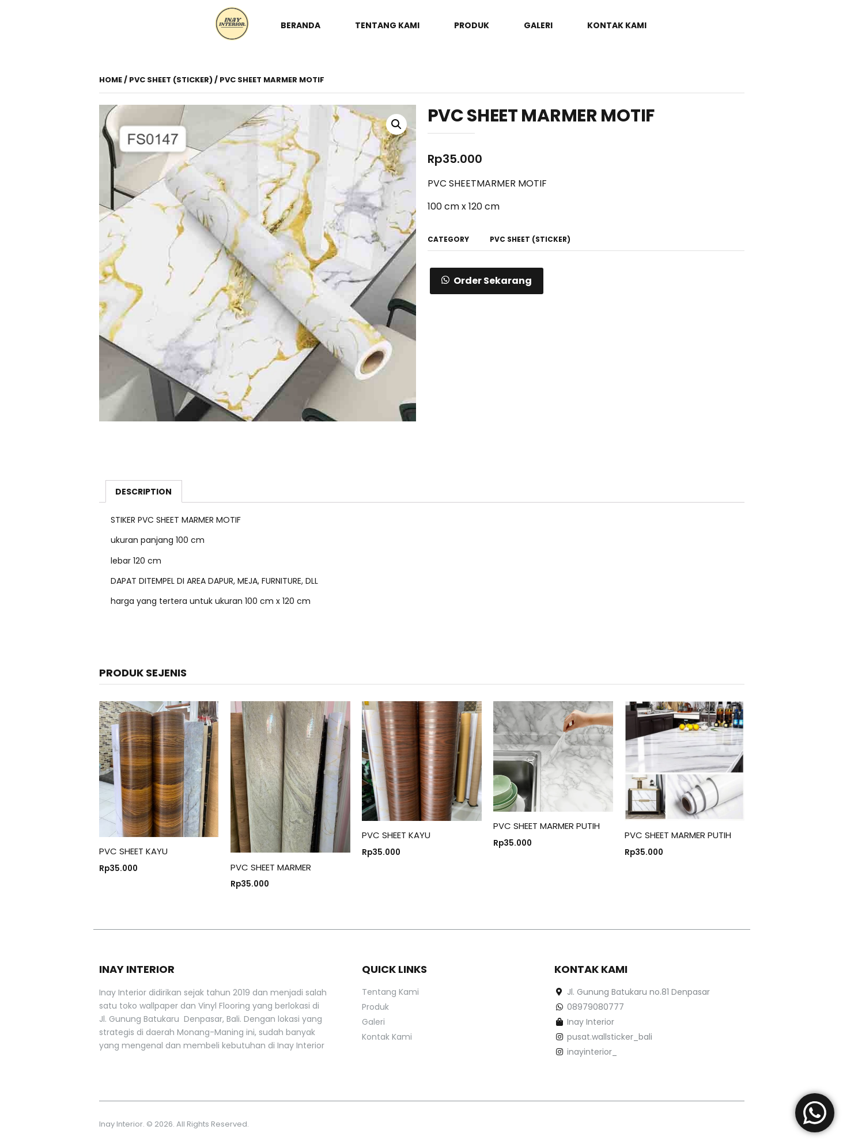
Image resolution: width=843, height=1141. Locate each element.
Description (143, 491)
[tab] (144, 491)
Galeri (538, 25)
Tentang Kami (387, 25)
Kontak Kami (617, 25)
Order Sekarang (492, 280)
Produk (471, 25)
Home (110, 79)
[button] (486, 281)
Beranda (300, 25)
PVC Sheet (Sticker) (171, 79)
